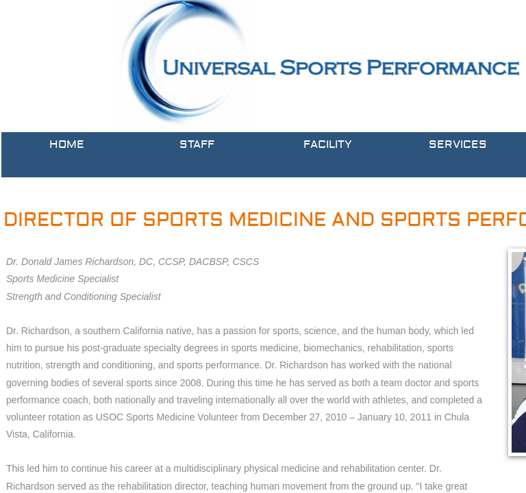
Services (458, 144)
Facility (327, 144)
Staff (196, 144)
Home (66, 144)
